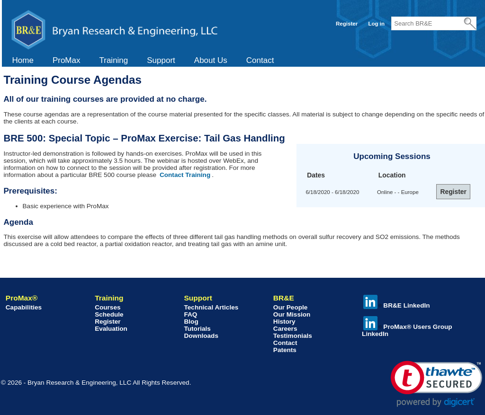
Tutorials (197, 328)
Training (113, 60)
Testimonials (292, 335)
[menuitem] (23, 60)
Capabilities (24, 307)
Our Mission (292, 314)
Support (161, 60)
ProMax (67, 60)
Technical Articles (211, 307)
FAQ (190, 314)
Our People (290, 307)
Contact (260, 60)
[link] (436, 384)
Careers (285, 328)
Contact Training (185, 174)
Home (23, 60)
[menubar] (143, 60)
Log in (376, 23)
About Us (210, 60)
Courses (107, 307)
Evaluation (111, 328)
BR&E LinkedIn (396, 305)
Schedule (109, 314)
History (284, 321)
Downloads (201, 335)
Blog (191, 321)
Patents (284, 349)
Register (347, 23)
